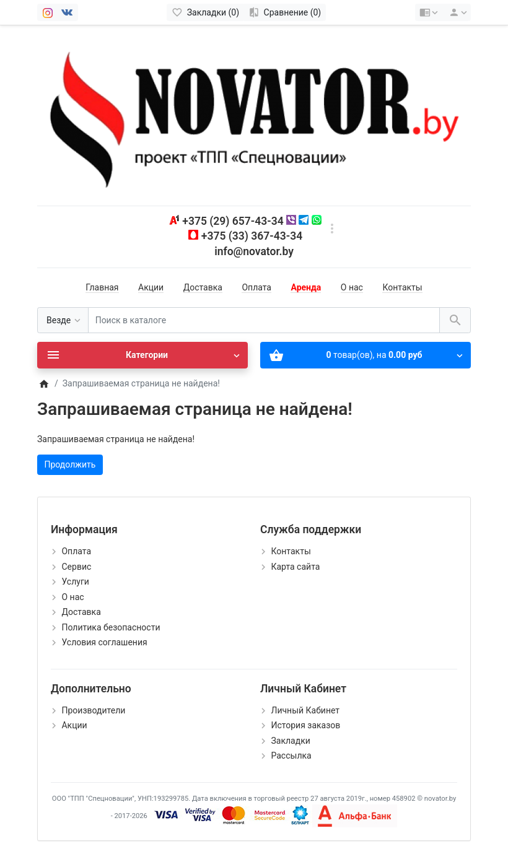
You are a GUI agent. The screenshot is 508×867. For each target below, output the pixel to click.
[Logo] (254, 115)
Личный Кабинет (305, 710)
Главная (101, 287)
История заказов (305, 725)
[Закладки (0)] (205, 12)
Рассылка (291, 755)
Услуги (75, 581)
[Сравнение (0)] (284, 12)
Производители (93, 710)
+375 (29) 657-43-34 (232, 221)
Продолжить (70, 464)
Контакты (402, 287)
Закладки (290, 741)
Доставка (202, 287)
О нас (352, 287)
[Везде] (63, 320)
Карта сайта (295, 567)
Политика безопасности (110, 627)
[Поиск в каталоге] (264, 320)
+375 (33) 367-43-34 (251, 236)
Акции (151, 287)
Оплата (256, 287)
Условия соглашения (104, 642)
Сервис (76, 567)
